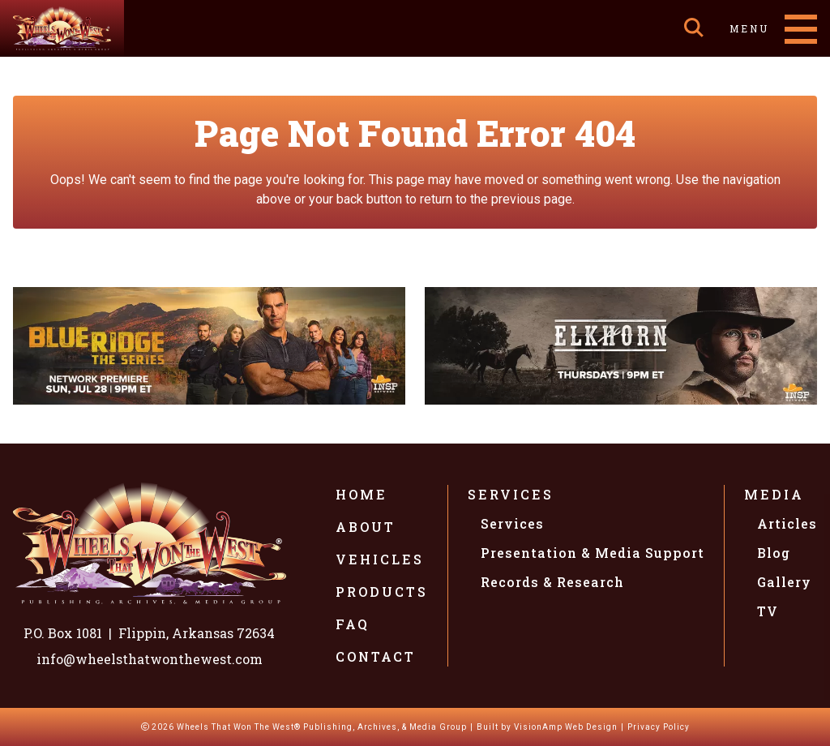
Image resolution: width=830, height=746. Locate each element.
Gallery (784, 581)
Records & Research (552, 581)
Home (361, 494)
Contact (376, 656)
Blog (773, 552)
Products (382, 591)
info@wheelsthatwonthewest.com (149, 658)
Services (511, 494)
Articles (787, 523)
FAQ (353, 623)
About (366, 526)
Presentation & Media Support (592, 552)
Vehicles (380, 559)
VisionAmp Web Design (566, 726)
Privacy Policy (658, 726)
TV (767, 611)
